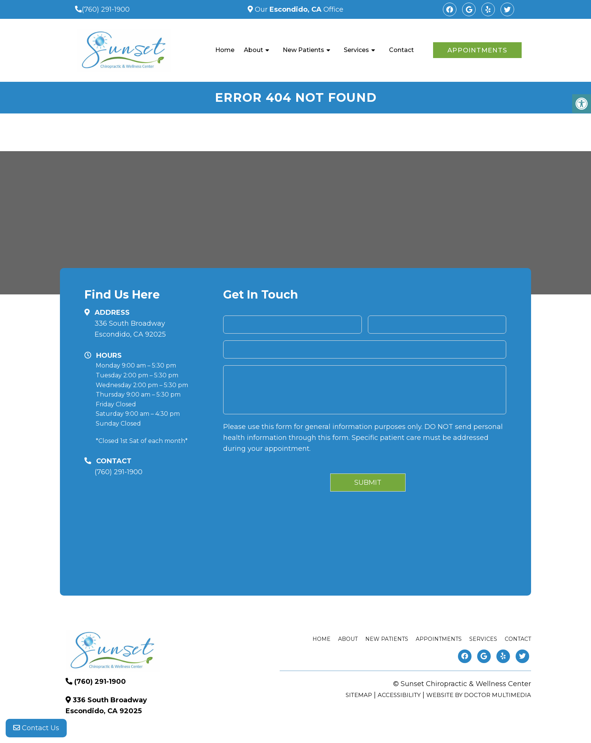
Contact (401, 50)
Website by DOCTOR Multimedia (478, 695)
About (253, 50)
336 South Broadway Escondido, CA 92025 (130, 329)
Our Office (298, 9)
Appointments (477, 50)
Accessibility (399, 695)
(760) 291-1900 (106, 9)
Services (356, 50)
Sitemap (359, 695)
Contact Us (36, 728)
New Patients (303, 50)
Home (224, 50)
